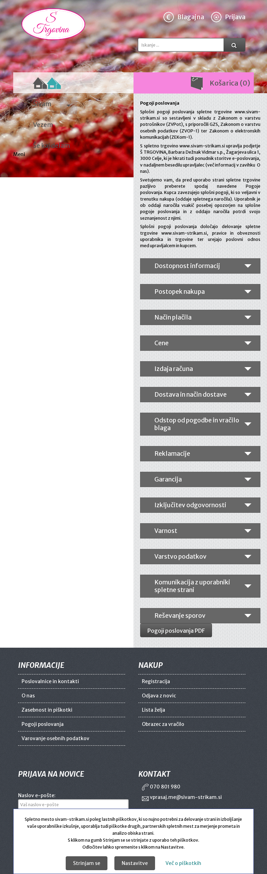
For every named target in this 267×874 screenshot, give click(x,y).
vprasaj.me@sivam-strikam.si (182, 797)
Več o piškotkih (183, 863)
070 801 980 (161, 787)
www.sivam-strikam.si (202, 145)
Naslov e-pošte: (37, 795)
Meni (19, 154)
